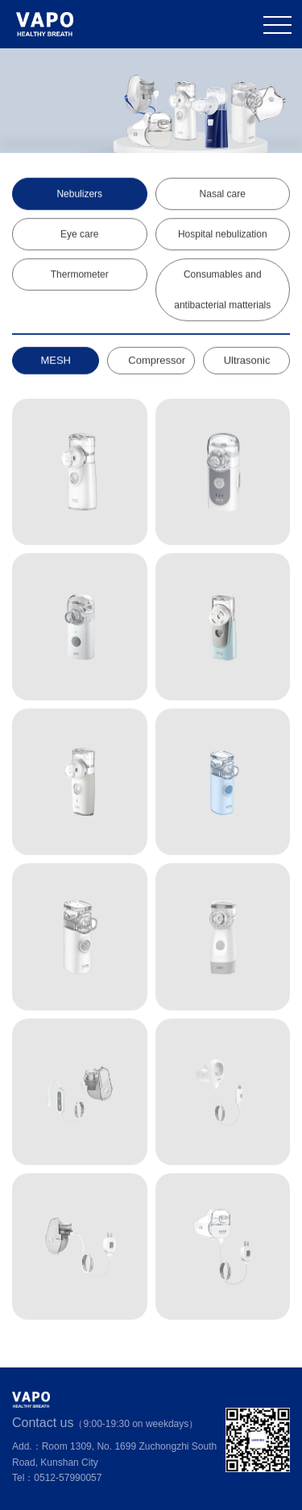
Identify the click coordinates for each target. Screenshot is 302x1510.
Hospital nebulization (222, 234)
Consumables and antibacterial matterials (222, 290)
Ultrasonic (247, 360)
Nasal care (223, 194)
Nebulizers (79, 194)
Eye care (79, 234)
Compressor (156, 360)
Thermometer (80, 274)
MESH (55, 360)
